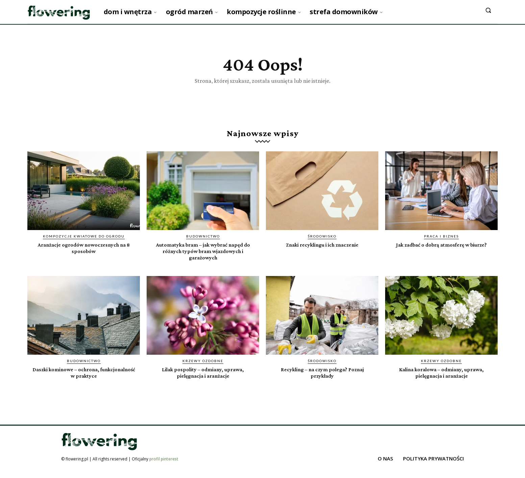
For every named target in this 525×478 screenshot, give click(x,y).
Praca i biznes (441, 244)
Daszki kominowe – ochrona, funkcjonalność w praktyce (83, 380)
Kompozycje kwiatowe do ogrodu (84, 244)
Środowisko (322, 244)
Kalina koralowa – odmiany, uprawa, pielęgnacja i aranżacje (441, 380)
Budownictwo (203, 244)
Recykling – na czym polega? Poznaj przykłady (322, 380)
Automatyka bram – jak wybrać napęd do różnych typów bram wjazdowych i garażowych (203, 259)
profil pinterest (163, 467)
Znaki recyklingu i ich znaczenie (322, 252)
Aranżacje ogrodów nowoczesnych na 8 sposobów (83, 255)
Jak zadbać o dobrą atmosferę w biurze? (441, 255)
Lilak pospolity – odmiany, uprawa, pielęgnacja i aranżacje (203, 380)
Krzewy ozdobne (202, 369)
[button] (488, 10)
